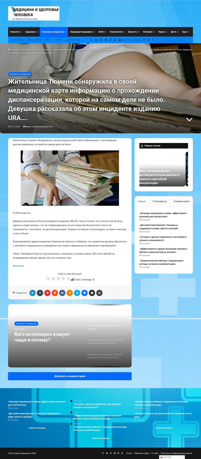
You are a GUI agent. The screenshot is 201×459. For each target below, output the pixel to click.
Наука (161, 32)
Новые (142, 201)
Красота (132, 32)
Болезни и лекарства (53, 32)
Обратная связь (72, 39)
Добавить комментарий (69, 376)
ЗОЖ (101, 32)
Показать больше (37, 428)
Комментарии (181, 201)
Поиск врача (18, 39)
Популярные (160, 201)
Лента (48, 39)
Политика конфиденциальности (176, 453)
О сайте (58, 39)
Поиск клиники (34, 39)
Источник (18, 265)
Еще (184, 32)
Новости (14, 32)
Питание (147, 32)
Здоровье (30, 32)
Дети (173, 32)
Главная (13, 49)
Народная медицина (81, 32)
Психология (116, 32)
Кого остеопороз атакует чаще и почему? (42, 337)
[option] (70, 335)
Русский (165, 457)
